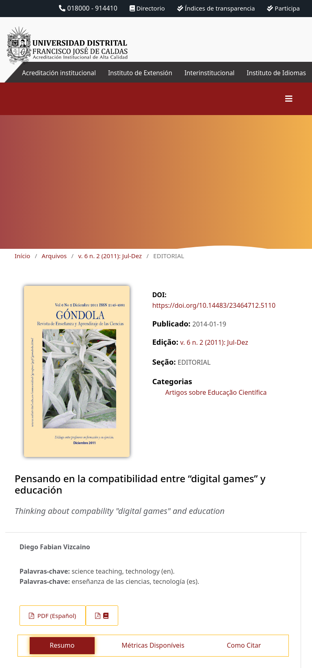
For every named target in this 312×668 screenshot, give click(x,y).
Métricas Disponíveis (152, 655)
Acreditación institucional (77, 77)
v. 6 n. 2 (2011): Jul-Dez (110, 265)
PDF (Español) (56, 625)
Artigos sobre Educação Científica (216, 402)
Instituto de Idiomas (294, 77)
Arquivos (54, 265)
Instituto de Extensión (158, 77)
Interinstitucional (208, 72)
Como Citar (244, 655)
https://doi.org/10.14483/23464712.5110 (213, 315)
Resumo (62, 655)
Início (22, 265)
